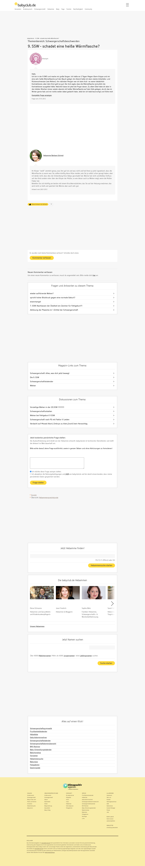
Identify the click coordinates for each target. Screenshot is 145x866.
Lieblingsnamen (86, 656)
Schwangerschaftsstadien (41, 411)
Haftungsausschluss (50, 852)
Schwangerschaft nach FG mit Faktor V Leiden (49, 420)
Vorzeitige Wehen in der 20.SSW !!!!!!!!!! (47, 407)
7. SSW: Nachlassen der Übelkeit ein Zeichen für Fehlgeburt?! (56, 306)
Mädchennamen (45, 656)
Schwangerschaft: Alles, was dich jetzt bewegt (49, 373)
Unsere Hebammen (37, 626)
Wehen (33, 386)
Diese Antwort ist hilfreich (39, 204)
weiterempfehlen (111, 821)
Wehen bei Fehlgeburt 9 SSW (42, 415)
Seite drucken (110, 819)
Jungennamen (69, 656)
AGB (67, 474)
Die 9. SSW (34, 377)
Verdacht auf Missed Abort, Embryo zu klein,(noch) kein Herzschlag (58, 424)
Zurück (34, 495)
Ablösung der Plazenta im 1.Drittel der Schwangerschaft (54, 310)
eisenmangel (35, 302)
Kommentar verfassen (41, 258)
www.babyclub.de (45, 843)
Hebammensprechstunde (48, 498)
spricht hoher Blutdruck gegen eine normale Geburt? (52, 298)
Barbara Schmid (53, 155)
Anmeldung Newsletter (112, 827)
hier (94, 275)
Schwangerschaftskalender (41, 382)
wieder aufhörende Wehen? (42, 294)
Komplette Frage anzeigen (42, 95)
